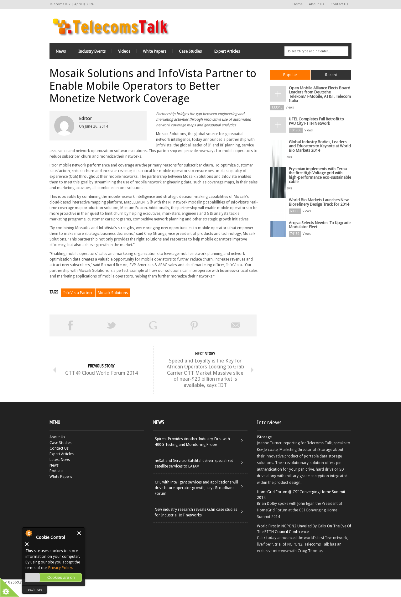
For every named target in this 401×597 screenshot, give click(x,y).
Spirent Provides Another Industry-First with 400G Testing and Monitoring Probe (192, 454)
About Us (316, 4)
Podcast (56, 483)
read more (34, 589)
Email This (236, 324)
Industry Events (92, 50)
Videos (124, 50)
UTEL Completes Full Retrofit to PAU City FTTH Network (319, 114)
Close (79, 533)
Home (298, 4)
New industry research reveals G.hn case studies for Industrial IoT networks (196, 524)
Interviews (269, 434)
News (61, 50)
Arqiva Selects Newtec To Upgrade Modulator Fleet (318, 209)
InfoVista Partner (78, 292)
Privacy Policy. (60, 568)
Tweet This (111, 324)
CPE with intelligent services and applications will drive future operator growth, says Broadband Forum (196, 500)
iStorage (264, 449)
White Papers (154, 50)
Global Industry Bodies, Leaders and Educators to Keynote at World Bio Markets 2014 (320, 138)
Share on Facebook (70, 324)
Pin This (194, 324)
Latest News (59, 471)
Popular (290, 73)
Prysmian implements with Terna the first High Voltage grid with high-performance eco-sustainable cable (320, 163)
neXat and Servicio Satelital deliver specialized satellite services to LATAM (194, 475)
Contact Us (339, 4)
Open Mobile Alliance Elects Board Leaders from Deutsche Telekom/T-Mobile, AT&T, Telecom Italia (319, 91)
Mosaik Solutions (113, 292)
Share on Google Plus (153, 324)
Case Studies (190, 50)
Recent (331, 73)
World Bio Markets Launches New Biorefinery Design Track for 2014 (318, 187)
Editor (85, 117)
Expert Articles (227, 50)
